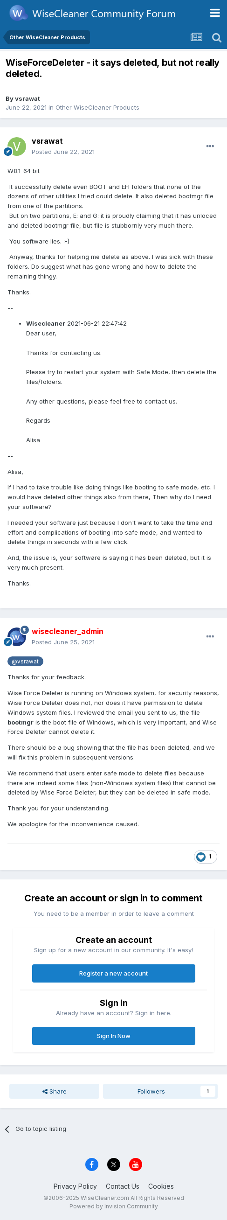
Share (54, 1091)
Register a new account (113, 973)
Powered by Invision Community (113, 1206)
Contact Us (122, 1186)
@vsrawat (25, 661)
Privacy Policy (75, 1186)
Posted (63, 151)
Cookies (161, 1186)
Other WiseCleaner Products (97, 107)
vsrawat (27, 98)
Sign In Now (114, 1035)
